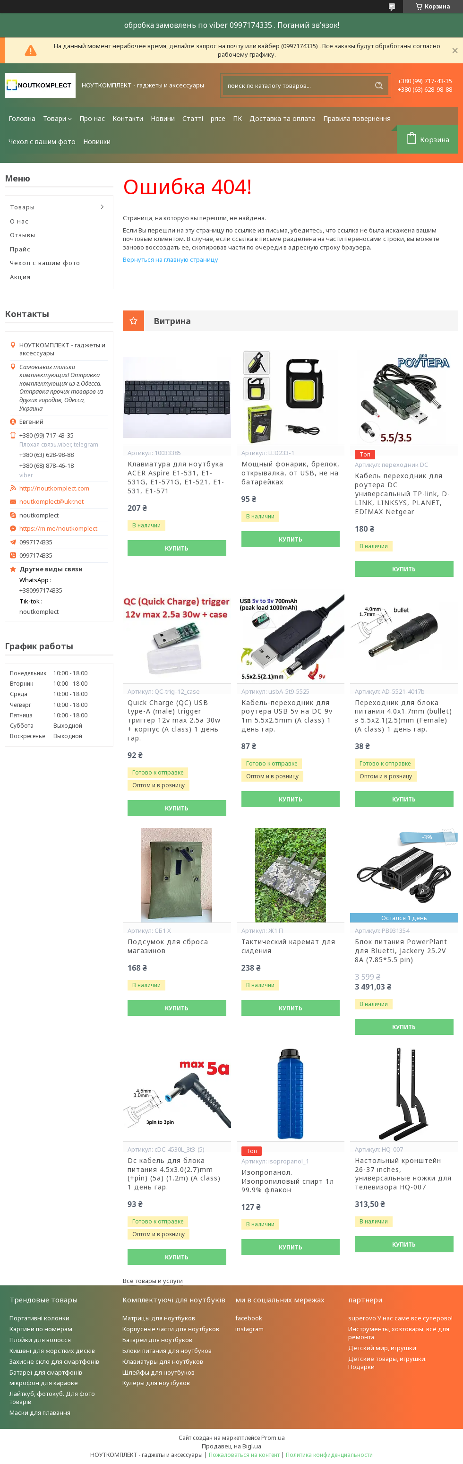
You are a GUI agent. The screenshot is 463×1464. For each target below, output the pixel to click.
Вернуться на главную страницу (170, 259)
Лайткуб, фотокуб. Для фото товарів (52, 1397)
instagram (249, 1329)
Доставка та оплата (282, 118)
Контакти (127, 118)
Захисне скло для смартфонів (54, 1361)
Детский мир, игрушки (382, 1347)
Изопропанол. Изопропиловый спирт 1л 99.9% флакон (287, 1181)
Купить (177, 548)
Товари (54, 118)
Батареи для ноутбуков (157, 1339)
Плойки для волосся (40, 1339)
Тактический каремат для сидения (288, 946)
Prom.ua (273, 1437)
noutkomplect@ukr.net (51, 502)
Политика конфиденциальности (329, 1455)
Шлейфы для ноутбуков (158, 1372)
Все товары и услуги (153, 1280)
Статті (192, 118)
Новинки (97, 141)
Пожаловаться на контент (244, 1455)
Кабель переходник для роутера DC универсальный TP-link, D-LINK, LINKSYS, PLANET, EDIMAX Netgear (402, 494)
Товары (22, 207)
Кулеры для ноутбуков (156, 1382)
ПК (237, 118)
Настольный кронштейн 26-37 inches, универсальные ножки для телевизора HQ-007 (403, 1174)
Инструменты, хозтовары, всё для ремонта (398, 1333)
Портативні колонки (39, 1318)
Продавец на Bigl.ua (231, 1446)
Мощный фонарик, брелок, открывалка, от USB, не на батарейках (290, 473)
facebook (248, 1318)
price (218, 118)
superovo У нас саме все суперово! (400, 1318)
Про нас (92, 118)
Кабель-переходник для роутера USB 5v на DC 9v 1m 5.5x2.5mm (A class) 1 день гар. (287, 716)
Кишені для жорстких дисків (52, 1350)
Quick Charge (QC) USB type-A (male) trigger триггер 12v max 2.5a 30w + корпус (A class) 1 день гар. (174, 720)
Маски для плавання (39, 1412)
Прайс (20, 249)
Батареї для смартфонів (45, 1372)
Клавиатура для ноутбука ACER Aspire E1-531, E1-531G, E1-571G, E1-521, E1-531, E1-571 (176, 477)
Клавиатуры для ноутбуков (162, 1361)
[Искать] (378, 85)
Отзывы (22, 235)
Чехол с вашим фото (42, 141)
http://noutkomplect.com (54, 488)
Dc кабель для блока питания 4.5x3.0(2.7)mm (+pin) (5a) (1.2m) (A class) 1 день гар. (174, 1174)
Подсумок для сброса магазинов (168, 946)
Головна (22, 118)
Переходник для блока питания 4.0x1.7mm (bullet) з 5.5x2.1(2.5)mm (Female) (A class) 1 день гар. (403, 716)
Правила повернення (357, 118)
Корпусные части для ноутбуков (170, 1329)
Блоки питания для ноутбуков (167, 1350)
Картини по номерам (40, 1329)
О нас (19, 221)
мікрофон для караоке (43, 1382)
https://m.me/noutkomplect (58, 528)
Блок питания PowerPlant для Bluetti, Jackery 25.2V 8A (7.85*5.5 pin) (401, 951)
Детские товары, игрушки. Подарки (387, 1362)
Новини (163, 118)
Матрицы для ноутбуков (158, 1318)
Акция (20, 277)
